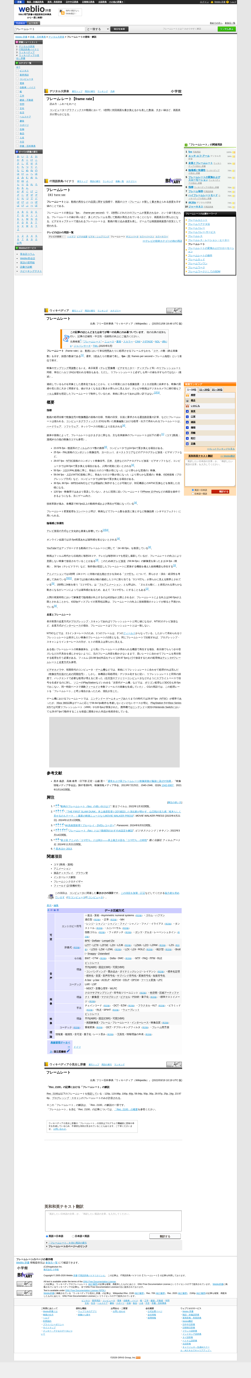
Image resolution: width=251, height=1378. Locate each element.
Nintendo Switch (164, 707)
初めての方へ (216, 23)
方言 (22, 142)
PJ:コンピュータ (76, 897)
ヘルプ (233, 2)
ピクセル (125, 996)
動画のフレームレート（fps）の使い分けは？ (85, 806)
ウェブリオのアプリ (87, 1311)
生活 (22, 112)
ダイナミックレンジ (131, 971)
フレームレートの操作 (200, 255)
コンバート (82, 511)
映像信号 (71, 417)
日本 (109, 460)
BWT (87, 958)
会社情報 (152, 1314)
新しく (148, 201)
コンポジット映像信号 (87, 452)
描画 (159, 221)
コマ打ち (129, 574)
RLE (159, 958)
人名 (22, 137)
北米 (117, 460)
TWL (95, 345)
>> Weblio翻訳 (227, 456)
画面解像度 (92, 1022)
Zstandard (103, 953)
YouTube (52, 548)
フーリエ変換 (148, 980)
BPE (87, 940)
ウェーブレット (131, 1009)
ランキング (102, 91)
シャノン (100, 923)
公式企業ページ (155, 1311)
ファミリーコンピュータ (128, 678)
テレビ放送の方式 (56, 530)
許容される (114, 1098)
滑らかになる (62, 114)
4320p (111, 597)
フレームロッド (196, 259)
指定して (92, 1093)
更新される (150, 212)
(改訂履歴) (93, 1284)
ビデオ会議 (82, 237)
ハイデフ (71, 237)
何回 (114, 110)
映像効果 (149, 511)
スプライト (163, 678)
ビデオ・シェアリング (98, 237)
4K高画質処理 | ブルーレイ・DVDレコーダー (90, 825)
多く (90, 217)
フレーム (134, 201)
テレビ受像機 (107, 368)
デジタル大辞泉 (56, 37)
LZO (145, 945)
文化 (22, 108)
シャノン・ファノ (117, 923)
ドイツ (77, 1047)
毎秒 (167, 356)
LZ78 (95, 945)
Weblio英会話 (27, 258)
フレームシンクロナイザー (68, 881)
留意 (193, 411)
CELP (126, 980)
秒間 (107, 110)
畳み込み (113, 971)
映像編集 (119, 421)
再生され (127, 217)
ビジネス (24, 70)
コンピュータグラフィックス (82, 421)
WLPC (113, 988)
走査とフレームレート (200, 163)
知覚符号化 (159, 975)
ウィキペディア (59, 310)
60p (131, 1093)
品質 (93, 201)
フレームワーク (196, 267)
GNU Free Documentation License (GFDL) (85, 1290)
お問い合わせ (59, 1129)
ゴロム (149, 915)
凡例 (112, 91)
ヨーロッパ (107, 452)
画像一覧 (120, 181)
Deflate (96, 940)
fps (77, 212)
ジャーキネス (195, 206)
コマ (124, 201)
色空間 (153, 992)
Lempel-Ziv (108, 940)
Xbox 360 (61, 703)
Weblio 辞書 (220, 2)
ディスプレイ (144, 368)
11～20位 (204, 389)
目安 (171, 221)
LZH (112, 945)
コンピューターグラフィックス (67, 110)
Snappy (92, 953)
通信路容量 (145, 417)
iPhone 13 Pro (150, 491)
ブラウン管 (82, 873)
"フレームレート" (92, 341)
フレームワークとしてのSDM (204, 271)
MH (122, 919)
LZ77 (88, 945)
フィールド (129, 633)
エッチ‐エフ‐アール (199, 155)
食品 (22, 133)
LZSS (94, 949)
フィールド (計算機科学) (67, 885)
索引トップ (77, 91)
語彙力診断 (26, 267)
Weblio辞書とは (50, 1311)
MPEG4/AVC (78, 483)
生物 (22, 129)
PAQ (144, 958)
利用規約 (47, 1321)
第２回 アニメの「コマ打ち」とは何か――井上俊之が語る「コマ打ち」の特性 (104, 840)
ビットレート (92, 962)
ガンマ (138, 932)
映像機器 (83, 417)
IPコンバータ (132, 237)
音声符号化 (109, 975)
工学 (22, 95)
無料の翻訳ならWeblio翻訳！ (72, 12)
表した (145, 110)
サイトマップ (49, 1327)
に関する (100, 201)
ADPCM (116, 980)
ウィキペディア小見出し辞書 (68, 1064)
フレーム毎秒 (195, 191)
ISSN (158, 785)
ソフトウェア (71, 426)
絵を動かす (103, 574)
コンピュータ (77, 893)
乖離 (193, 432)
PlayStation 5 (158, 703)
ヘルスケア (25, 116)
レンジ (90, 923)
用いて (111, 217)
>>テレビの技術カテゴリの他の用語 (162, 241)
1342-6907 (168, 785)
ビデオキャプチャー (63, 221)
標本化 (84, 384)
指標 (107, 201)
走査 (61, 621)
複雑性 (68, 1034)
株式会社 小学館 (51, 1269)
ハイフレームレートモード (203, 195)
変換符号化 (145, 975)
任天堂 (109, 678)
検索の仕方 (48, 1314)
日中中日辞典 (72, 2)
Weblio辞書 (218, 1284)
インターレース (72, 625)
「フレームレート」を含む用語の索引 (67, 1242)
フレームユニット (197, 220)
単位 (68, 212)
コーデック (75, 984)
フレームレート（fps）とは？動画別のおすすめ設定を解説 (101, 830)
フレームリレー (196, 228)
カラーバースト (147, 237)
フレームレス (195, 236)
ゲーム (143, 221)
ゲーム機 (100, 669)
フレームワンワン (197, 263)
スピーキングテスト (31, 271)
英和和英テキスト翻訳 (63, 1206)
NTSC (69, 460)
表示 (161, 217)
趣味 (22, 121)
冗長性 (120, 1034)
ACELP (105, 980)
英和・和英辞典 (54, 2)
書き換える (130, 110)
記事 (68, 1087)
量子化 (87, 1034)
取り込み (120, 221)
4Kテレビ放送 (118, 561)
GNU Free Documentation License (99, 1281)
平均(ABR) (91, 967)
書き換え (156, 201)
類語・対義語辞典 (35, 2)
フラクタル (144, 1005)
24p (171, 1093)
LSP (94, 984)
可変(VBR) (118, 967)
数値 (151, 110)
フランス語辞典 (189, 1331)
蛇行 (193, 438)
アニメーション (55, 574)
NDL (157, 341)
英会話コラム (27, 254)
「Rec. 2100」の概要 (126, 1109)
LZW (101, 949)
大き (158, 110)
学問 (22, 104)
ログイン (204, 2)
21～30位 (217, 389)
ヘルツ (65, 372)
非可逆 (78, 1034)
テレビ (135, 388)
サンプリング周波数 (65, 368)
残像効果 (134, 384)
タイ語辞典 (187, 1337)
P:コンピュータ (94, 897)
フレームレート (121, 1022)
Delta (113, 958)
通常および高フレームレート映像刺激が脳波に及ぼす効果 (139, 781)
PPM (152, 958)
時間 (106, 350)
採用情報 (152, 1318)
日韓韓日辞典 (88, 2)
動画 (88, 110)
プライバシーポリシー (53, 1324)
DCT (116, 1005)
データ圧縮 (112, 910)
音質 (98, 975)
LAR (87, 984)
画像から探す (84, 1314)
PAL (65, 452)
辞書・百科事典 (38, 37)
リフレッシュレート (170, 368)
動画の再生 (77, 201)
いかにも (195, 405)
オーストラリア (124, 452)
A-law (88, 980)
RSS (138, 1358)
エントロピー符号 (71, 926)
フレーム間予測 (160, 1027)
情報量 (59, 1034)
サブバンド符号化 (126, 975)
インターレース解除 (65, 877)
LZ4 (134, 949)
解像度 (95, 996)
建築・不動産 (26, 100)
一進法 (88, 915)
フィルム (82, 448)
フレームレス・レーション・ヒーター (208, 240)
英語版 (139, 915)
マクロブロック (109, 996)
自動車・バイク (28, 87)
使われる (81, 221)
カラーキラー (161, 237)
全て (18, 67)
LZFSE (104, 945)
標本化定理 (174, 971)
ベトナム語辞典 (189, 1340)
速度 (127, 221)
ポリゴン (150, 682)
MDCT (90, 988)
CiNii (137, 341)
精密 (193, 395)
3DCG (167, 682)
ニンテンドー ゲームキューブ (107, 698)
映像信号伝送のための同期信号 (66, 674)
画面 (119, 110)
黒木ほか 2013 (64, 848)
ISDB (166, 474)
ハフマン (160, 915)
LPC (160, 980)
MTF (137, 958)
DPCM (135, 980)
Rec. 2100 (55, 1087)
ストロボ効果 (149, 384)
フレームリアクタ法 (199, 224)
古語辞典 (102, 2)
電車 (22, 83)
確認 (193, 422)
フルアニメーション (110, 584)
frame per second (94, 212)
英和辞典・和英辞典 (191, 1318)
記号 (19, 243)
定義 (193, 443)
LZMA (138, 945)
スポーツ (24, 125)
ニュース (109, 341)
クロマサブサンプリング (98, 992)
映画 (144, 388)
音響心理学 (102, 988)
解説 (107, 1087)
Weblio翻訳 (187, 1321)
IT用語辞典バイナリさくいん (91, 1275)
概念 (193, 400)
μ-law (96, 980)
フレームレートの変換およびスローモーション (204, 178)
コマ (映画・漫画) (63, 864)
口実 (193, 416)
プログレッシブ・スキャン (85, 621)
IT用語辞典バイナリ (62, 181)
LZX (127, 949)
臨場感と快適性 (197, 170)
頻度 (171, 201)
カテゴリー (131, 181)
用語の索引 (90, 91)
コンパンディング (96, 971)
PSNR (135, 996)
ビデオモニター (126, 368)
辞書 (19, 2)
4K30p (192, 202)
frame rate (60, 195)
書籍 (118, 341)
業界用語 (24, 75)
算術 (96, 915)
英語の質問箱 (27, 262)
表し (134, 221)
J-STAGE (147, 341)
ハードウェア (54, 426)
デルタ (148, 932)
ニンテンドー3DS (142, 707)
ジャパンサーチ (82, 345)
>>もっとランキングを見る (221, 449)
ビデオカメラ (54, 669)
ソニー (77, 682)
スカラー (128, 341)
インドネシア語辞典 (191, 1334)
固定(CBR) (105, 967)
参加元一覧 (230, 23)
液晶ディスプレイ (63, 873)
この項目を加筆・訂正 (133, 893)
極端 (193, 427)
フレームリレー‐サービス (202, 232)
